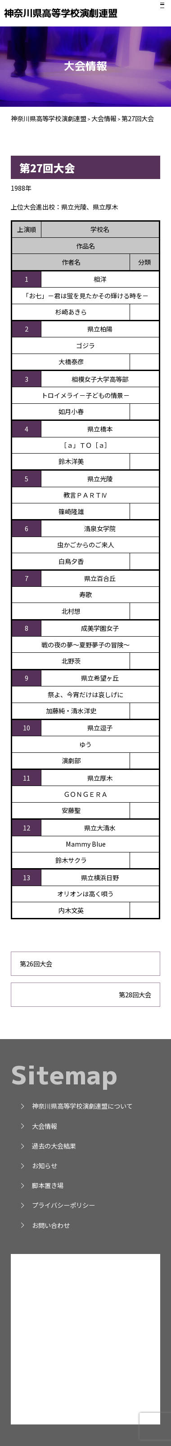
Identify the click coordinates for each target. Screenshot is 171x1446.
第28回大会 (135, 994)
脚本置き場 (41, 1185)
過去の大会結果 (47, 1145)
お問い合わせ (44, 1225)
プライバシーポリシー (57, 1205)
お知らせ (38, 1165)
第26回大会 (36, 963)
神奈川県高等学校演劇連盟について (76, 1105)
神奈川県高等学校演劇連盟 (67, 13)
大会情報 (38, 1126)
